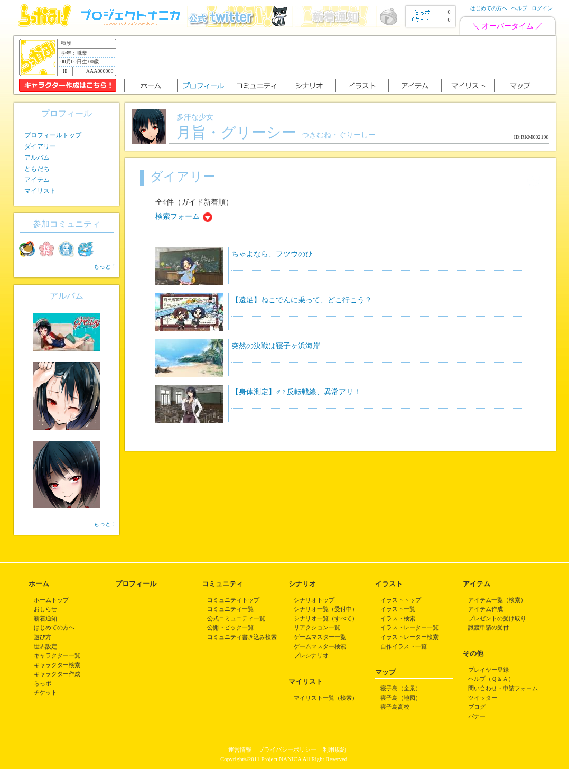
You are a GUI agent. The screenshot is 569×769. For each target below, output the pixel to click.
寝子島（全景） (400, 688)
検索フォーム (177, 216)
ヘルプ (519, 8)
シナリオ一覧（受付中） (326, 609)
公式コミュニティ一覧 (236, 618)
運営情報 (239, 749)
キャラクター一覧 (57, 655)
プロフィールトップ (52, 135)
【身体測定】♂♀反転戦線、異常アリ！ (296, 392)
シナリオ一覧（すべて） (326, 618)
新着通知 (45, 618)
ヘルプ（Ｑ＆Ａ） (491, 678)
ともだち (37, 168)
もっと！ (105, 266)
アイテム (37, 179)
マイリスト (40, 190)
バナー (477, 716)
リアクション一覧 (317, 627)
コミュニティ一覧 (230, 609)
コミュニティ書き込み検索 (242, 637)
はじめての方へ (488, 8)
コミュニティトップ (233, 600)
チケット (45, 692)
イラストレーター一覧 (409, 627)
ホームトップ (51, 600)
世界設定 (45, 646)
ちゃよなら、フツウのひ (272, 254)
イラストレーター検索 (409, 637)
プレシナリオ (311, 655)
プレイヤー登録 (488, 669)
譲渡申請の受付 (488, 627)
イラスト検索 (397, 618)
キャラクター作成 (57, 674)
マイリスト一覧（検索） (326, 697)
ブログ (477, 706)
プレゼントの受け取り (497, 618)
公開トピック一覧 (230, 627)
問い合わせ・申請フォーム (503, 688)
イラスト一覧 (397, 609)
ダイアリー (40, 146)
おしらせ (45, 609)
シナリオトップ (314, 600)
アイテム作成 (485, 609)
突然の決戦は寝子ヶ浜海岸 (275, 346)
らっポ (42, 683)
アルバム (37, 157)
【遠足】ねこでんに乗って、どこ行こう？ (301, 300)
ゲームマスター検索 (320, 646)
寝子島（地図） (400, 697)
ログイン (542, 8)
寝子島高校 (394, 706)
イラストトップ (400, 600)
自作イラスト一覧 (403, 646)
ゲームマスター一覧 (320, 637)
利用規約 (334, 749)
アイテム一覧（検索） (497, 600)
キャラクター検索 (57, 665)
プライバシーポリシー (287, 749)
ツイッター (482, 697)
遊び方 (42, 637)
